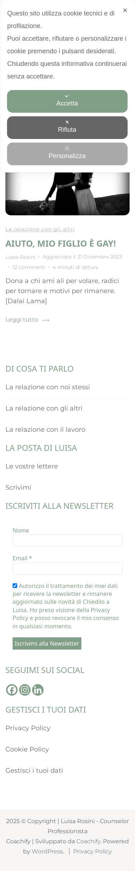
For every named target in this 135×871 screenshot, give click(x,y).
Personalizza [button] (67, 153)
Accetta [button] (67, 100)
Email (22, 558)
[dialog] (67, 86)
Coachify (88, 841)
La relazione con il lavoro (45, 430)
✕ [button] (125, 10)
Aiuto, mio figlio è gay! (60, 243)
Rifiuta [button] (67, 126)
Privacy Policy (27, 728)
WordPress (47, 851)
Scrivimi (18, 487)
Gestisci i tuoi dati (34, 771)
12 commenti (29, 267)
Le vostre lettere (31, 466)
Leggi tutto (21, 319)
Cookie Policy (27, 749)
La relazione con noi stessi (47, 387)
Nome (21, 530)
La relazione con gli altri (40, 229)
